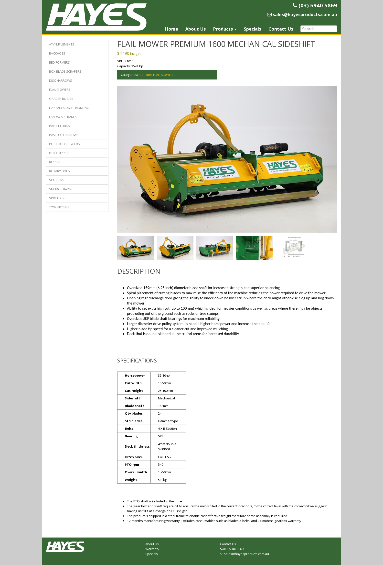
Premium (145, 74)
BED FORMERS (59, 62)
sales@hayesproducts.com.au (244, 552)
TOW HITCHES (59, 207)
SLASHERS (56, 180)
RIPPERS (55, 162)
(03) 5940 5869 (232, 547)
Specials (252, 29)
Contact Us (280, 29)
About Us (195, 29)
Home (171, 29)
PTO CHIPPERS (59, 153)
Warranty (152, 547)
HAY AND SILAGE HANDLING (69, 107)
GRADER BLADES (61, 98)
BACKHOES (57, 53)
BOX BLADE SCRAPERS (65, 71)
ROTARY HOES (59, 171)
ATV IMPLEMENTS (61, 44)
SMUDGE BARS (60, 189)
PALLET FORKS (59, 126)
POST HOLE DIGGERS (64, 144)
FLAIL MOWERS (60, 89)
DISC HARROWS (60, 80)
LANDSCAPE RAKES (63, 116)
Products (224, 29)
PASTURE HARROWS (64, 135)
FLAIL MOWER (163, 74)
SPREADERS (57, 198)
